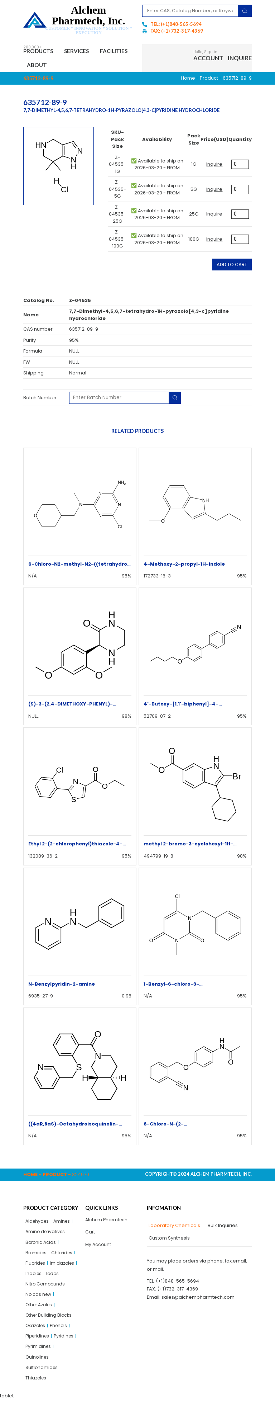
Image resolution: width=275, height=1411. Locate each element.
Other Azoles (40, 1311)
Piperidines (38, 1344)
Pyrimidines (38, 1356)
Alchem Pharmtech (107, 1222)
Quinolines (37, 1366)
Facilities (43, 66)
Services (83, 51)
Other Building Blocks (49, 1322)
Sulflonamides (42, 1377)
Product (209, 80)
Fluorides (36, 1267)
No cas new (39, 1300)
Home (188, 80)
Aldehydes (37, 1223)
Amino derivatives (46, 1234)
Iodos (54, 1278)
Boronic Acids (41, 1245)
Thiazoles (36, 1389)
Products (41, 51)
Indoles (34, 1278)
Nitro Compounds (46, 1289)
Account (208, 59)
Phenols (61, 1333)
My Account (98, 1247)
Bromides (36, 1256)
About (78, 66)
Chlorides (64, 1256)
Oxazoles (36, 1333)
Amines (64, 1223)
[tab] (173, 1227)
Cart (90, 1234)
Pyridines (66, 1344)
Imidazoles (64, 1267)
